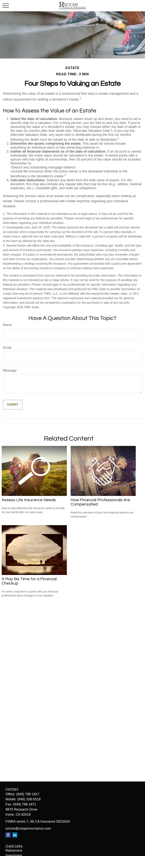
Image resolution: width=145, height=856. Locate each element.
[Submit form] (12, 404)
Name (7, 325)
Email (7, 348)
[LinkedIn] (14, 835)
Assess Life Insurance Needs (29, 500)
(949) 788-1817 (27, 794)
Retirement (13, 850)
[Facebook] (8, 835)
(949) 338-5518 (29, 799)
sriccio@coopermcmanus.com (28, 828)
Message (10, 370)
